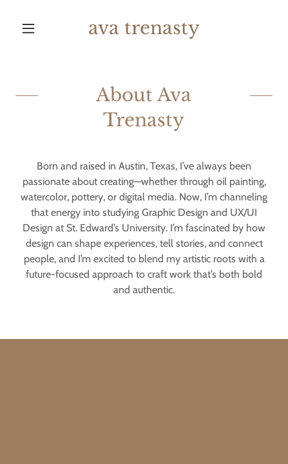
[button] (34, 28)
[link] (144, 28)
